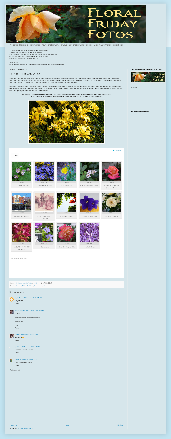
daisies (24, 286)
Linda (17, 359)
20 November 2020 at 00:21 (30, 334)
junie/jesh (18, 347)
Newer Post (13, 425)
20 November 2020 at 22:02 (28, 359)
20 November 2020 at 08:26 (31, 347)
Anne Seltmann (20, 310)
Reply (17, 304)
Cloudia (17, 334)
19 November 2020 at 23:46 (35, 310)
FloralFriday (30, 286)
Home (67, 425)
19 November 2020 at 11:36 (33, 298)
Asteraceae (18, 286)
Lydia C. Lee (19, 298)
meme (40, 286)
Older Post (120, 425)
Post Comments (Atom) (25, 428)
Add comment (15, 370)
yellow (44, 286)
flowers (36, 286)
